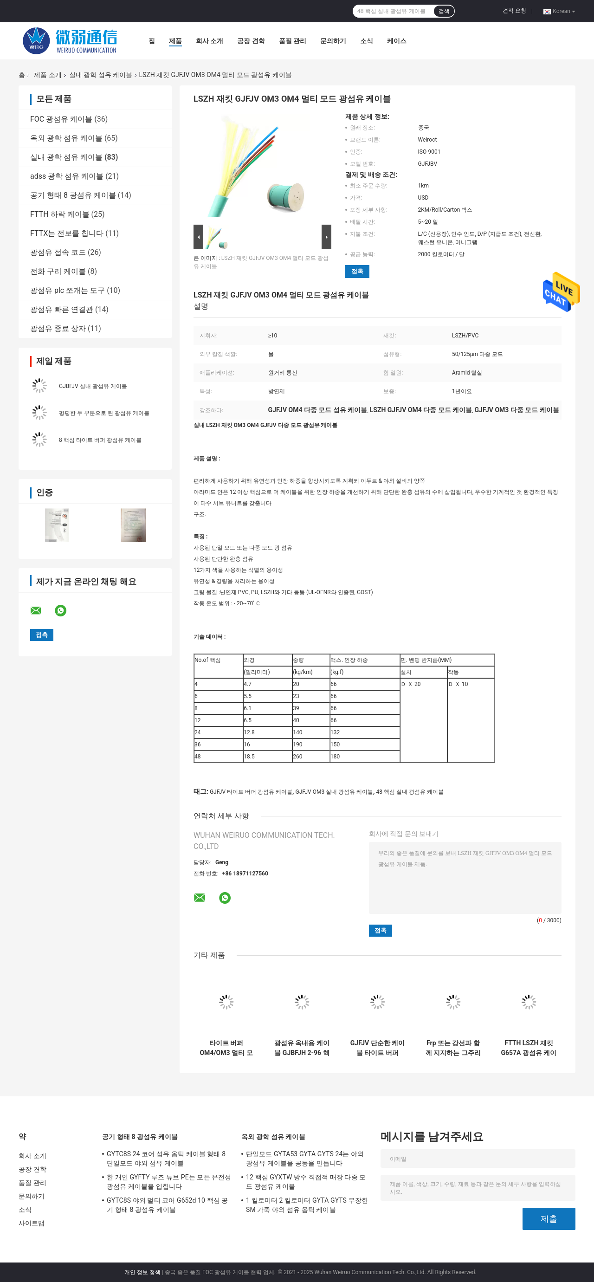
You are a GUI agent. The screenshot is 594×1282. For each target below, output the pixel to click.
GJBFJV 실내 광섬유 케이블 (93, 386)
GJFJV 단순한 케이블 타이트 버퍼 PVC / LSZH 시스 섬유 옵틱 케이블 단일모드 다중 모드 (377, 1048)
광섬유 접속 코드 (58, 252)
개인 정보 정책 (142, 1272)
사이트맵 (32, 1223)
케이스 (397, 41)
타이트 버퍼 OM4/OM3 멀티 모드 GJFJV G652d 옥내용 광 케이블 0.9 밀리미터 (226, 1048)
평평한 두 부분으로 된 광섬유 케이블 (104, 413)
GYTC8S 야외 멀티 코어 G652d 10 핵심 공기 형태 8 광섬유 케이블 (167, 1205)
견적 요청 (514, 10)
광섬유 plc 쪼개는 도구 (67, 290)
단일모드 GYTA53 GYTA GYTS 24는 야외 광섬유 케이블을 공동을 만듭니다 (305, 1158)
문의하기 (333, 41)
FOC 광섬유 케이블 (61, 119)
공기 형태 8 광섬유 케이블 (73, 195)
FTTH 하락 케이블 (60, 214)
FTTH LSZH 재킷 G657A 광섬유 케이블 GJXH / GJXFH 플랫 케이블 (528, 1048)
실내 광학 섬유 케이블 (100, 74)
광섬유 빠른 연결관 (61, 309)
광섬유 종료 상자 (58, 328)
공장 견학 (251, 41)
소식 (366, 41)
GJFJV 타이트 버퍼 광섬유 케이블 (251, 792)
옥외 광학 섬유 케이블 (66, 138)
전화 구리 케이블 (58, 271)
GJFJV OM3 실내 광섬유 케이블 (335, 792)
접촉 (357, 271)
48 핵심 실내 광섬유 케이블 (410, 792)
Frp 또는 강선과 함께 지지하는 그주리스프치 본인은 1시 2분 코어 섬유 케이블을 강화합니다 (453, 1048)
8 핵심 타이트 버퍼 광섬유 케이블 (100, 440)
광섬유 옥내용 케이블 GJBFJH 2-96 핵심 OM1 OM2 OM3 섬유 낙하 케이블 (301, 1048)
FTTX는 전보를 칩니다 (66, 233)
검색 (444, 11)
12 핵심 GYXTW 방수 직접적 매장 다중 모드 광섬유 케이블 (306, 1181)
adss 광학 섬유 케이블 (66, 176)
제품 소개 (47, 74)
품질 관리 (292, 41)
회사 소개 (209, 41)
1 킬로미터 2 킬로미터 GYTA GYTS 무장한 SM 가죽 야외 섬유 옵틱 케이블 (307, 1205)
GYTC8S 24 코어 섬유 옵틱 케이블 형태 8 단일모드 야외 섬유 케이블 (166, 1158)
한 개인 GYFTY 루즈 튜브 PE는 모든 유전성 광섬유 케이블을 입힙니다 (169, 1181)
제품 (175, 41)
